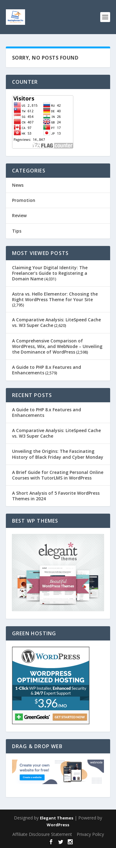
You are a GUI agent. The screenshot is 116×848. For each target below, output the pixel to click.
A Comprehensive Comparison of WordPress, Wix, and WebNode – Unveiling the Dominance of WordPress (57, 346)
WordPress (58, 825)
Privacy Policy (90, 834)
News (18, 185)
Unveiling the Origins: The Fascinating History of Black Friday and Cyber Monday (57, 454)
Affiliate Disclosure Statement (42, 834)
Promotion (23, 200)
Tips (16, 231)
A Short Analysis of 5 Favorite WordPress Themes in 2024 (56, 496)
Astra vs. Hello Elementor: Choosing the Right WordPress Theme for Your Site (55, 296)
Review (19, 215)
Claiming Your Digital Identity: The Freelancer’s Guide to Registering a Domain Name (50, 273)
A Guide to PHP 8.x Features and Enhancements (46, 370)
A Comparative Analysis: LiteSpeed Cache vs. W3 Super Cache (56, 322)
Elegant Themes (56, 818)
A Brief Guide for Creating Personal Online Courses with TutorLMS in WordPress (57, 475)
